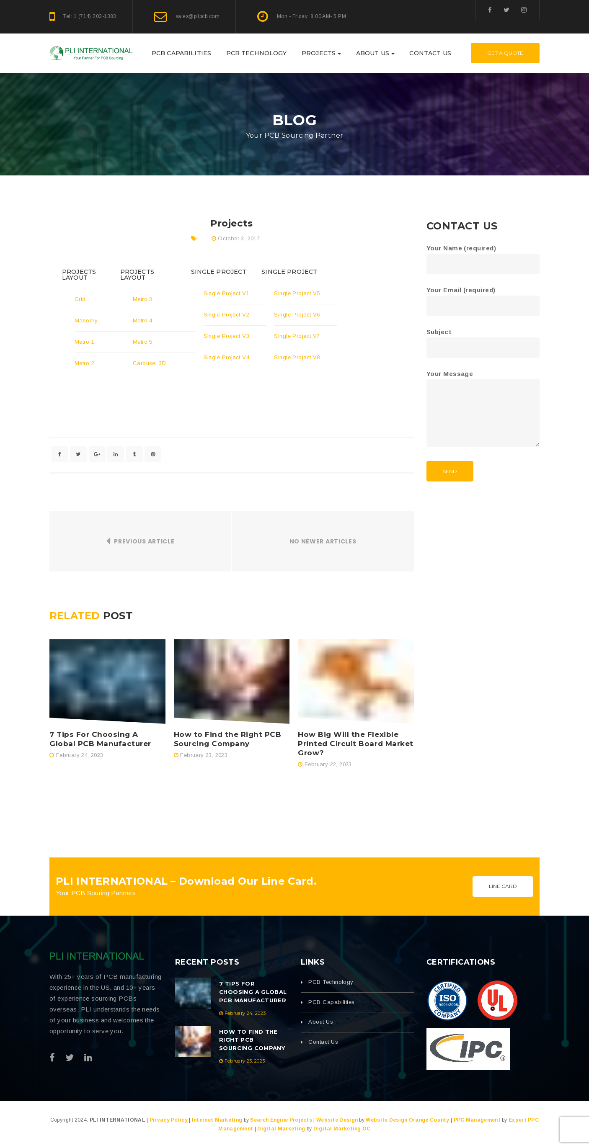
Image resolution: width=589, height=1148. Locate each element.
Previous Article (144, 541)
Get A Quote (505, 53)
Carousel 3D (149, 363)
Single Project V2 (227, 314)
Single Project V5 (297, 293)
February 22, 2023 (328, 764)
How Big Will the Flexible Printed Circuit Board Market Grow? (355, 743)
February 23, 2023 (203, 755)
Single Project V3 (227, 336)
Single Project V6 (297, 314)
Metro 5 (142, 342)
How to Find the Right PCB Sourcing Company (228, 739)
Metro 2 (84, 363)
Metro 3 (142, 299)
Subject (483, 339)
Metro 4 (142, 320)
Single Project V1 (227, 293)
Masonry (86, 320)
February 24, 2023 (79, 755)
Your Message (483, 409)
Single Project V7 (297, 336)
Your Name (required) (483, 256)
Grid (80, 299)
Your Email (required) (483, 297)
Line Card (503, 886)
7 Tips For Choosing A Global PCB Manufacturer (100, 739)
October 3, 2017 (239, 238)
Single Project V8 (297, 357)
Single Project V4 (227, 357)
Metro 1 (84, 342)
